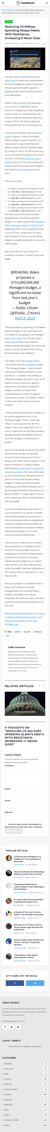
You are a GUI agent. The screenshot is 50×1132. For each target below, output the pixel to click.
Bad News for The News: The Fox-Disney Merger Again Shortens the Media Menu (28, 927)
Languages (8, 1099)
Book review (9, 1069)
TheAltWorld (25, 3)
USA (7, 636)
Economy (7, 1079)
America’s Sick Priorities (25, 712)
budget (18, 632)
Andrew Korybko (20, 918)
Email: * (8, 801)
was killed (20, 103)
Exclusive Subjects (11, 1089)
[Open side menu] (3, 3)
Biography (8, 1063)
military (27, 632)
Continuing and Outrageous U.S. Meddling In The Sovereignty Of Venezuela (27, 859)
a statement (30, 364)
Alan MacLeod (19, 877)
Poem (6, 1110)
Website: (9, 812)
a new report (16, 338)
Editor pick (8, 1084)
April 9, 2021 (25, 318)
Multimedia (8, 1104)
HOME (4, 10)
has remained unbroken (26, 169)
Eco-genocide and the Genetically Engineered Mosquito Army (28, 900)
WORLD (11, 10)
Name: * (8, 789)
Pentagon (37, 632)
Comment (9, 766)
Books (6, 1074)
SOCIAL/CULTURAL (11, 1120)
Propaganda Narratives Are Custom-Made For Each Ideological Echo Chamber (29, 886)
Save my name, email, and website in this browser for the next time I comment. (24, 825)
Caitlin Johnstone (12, 43)
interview (7, 1094)
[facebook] (15, 983)
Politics (7, 1115)
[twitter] (35, 983)
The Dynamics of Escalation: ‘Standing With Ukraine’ (26, 956)
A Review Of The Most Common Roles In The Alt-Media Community (28, 913)
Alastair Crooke (20, 948)
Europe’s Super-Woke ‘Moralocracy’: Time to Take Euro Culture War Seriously (29, 942)
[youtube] (18, 1027)
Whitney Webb (19, 865)
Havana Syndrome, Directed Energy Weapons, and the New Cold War (29, 873)
